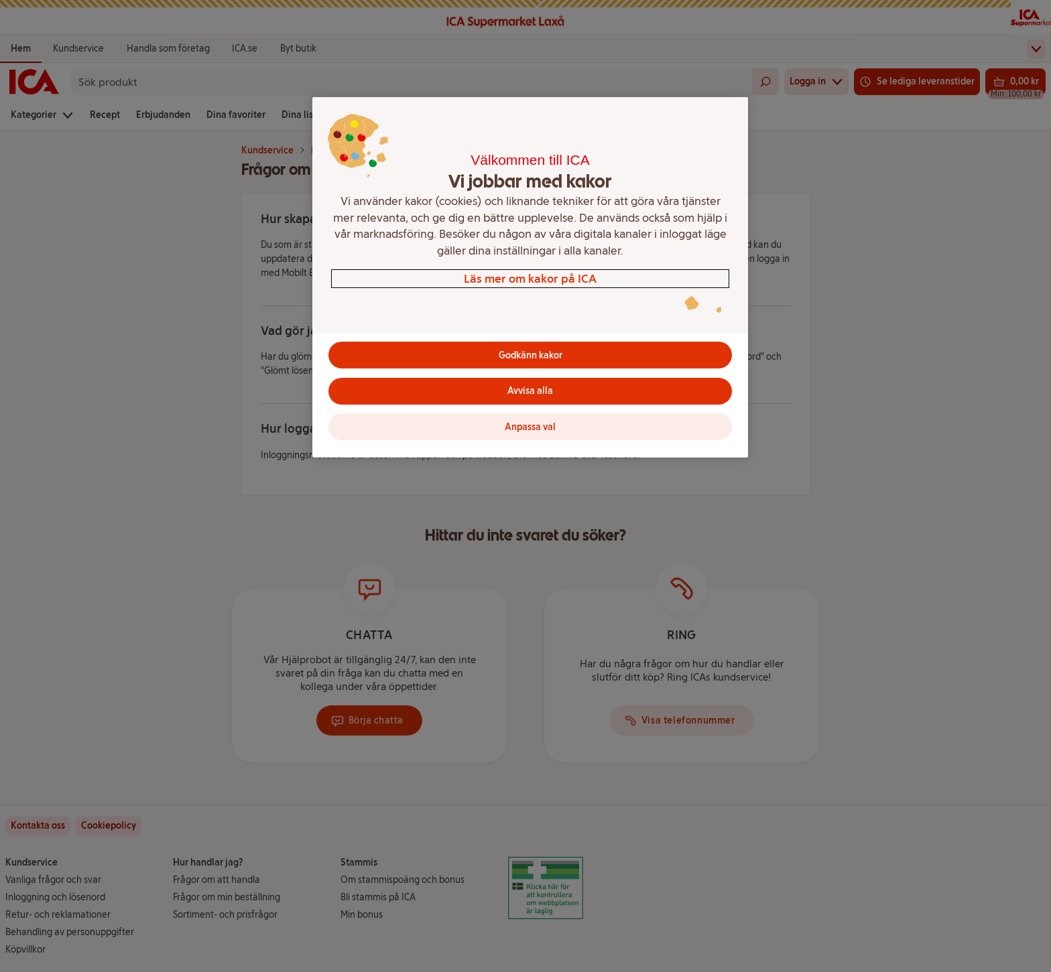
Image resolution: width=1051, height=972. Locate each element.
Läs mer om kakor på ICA (530, 278)
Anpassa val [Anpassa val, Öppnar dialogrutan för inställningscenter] (530, 427)
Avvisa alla (530, 391)
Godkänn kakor (530, 355)
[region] (530, 277)
